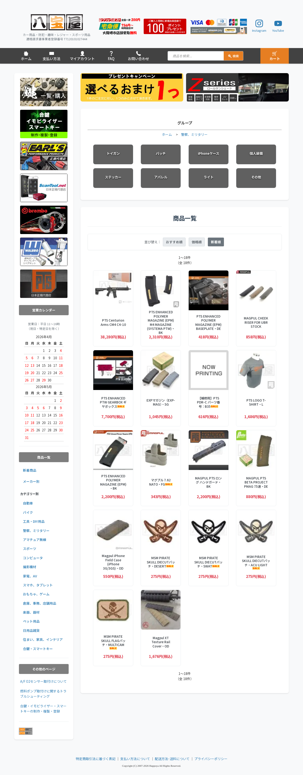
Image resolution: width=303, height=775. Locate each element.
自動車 (28, 503)
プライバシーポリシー (210, 758)
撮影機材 (29, 566)
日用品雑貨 (31, 630)
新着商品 (29, 470)
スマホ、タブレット (38, 585)
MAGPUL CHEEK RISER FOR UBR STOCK (256, 322)
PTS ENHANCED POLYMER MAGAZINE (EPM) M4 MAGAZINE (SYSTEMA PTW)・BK (161, 322)
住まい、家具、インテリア (43, 639)
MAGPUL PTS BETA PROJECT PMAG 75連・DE (256, 482)
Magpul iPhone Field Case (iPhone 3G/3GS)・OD (113, 562)
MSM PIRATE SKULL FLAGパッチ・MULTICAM (113, 641)
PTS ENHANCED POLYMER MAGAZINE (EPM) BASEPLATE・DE (208, 322)
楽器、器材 (31, 612)
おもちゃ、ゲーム (36, 594)
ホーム (167, 134)
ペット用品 (31, 621)
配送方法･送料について (172, 758)
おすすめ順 (174, 241)
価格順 (197, 241)
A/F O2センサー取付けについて (43, 681)
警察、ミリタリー (36, 530)
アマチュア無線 (34, 539)
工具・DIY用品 (34, 521)
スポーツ (29, 548)
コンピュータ (33, 557)
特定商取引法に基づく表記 (96, 758)
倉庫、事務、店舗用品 (39, 603)
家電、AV (30, 576)
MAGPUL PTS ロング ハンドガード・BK (208, 482)
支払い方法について (135, 758)
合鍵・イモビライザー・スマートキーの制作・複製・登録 (43, 708)
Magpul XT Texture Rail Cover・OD (161, 642)
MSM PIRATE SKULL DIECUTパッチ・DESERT (161, 562)
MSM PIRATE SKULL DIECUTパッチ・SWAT (208, 562)
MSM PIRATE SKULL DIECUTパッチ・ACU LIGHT (256, 562)
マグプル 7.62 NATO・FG (161, 482)
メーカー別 (31, 481)
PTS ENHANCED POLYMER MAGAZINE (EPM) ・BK (113, 482)
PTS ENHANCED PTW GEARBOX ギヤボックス (113, 402)
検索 (233, 56)
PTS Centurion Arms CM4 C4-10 (113, 322)
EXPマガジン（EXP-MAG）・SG (161, 402)
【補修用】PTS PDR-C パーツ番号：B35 (208, 402)
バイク (28, 512)
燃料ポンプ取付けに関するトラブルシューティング (43, 694)
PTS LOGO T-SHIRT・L (256, 402)
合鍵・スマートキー (38, 648)
